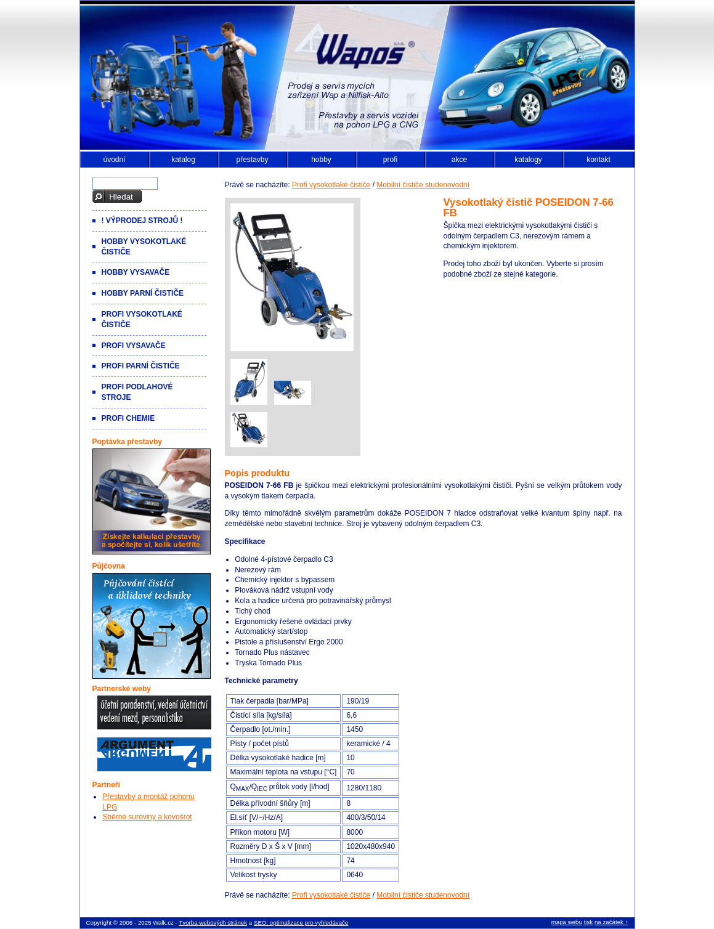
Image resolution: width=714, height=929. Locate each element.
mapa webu (566, 922)
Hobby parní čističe (143, 293)
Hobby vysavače (136, 272)
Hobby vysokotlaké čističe (144, 246)
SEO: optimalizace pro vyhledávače (301, 922)
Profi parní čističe (141, 366)
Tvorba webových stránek (213, 922)
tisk (588, 922)
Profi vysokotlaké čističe (331, 185)
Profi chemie (128, 418)
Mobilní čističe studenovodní (422, 185)
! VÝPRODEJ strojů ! (142, 220)
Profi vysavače (134, 345)
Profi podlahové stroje (137, 392)
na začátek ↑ (611, 922)
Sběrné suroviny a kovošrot (147, 817)
